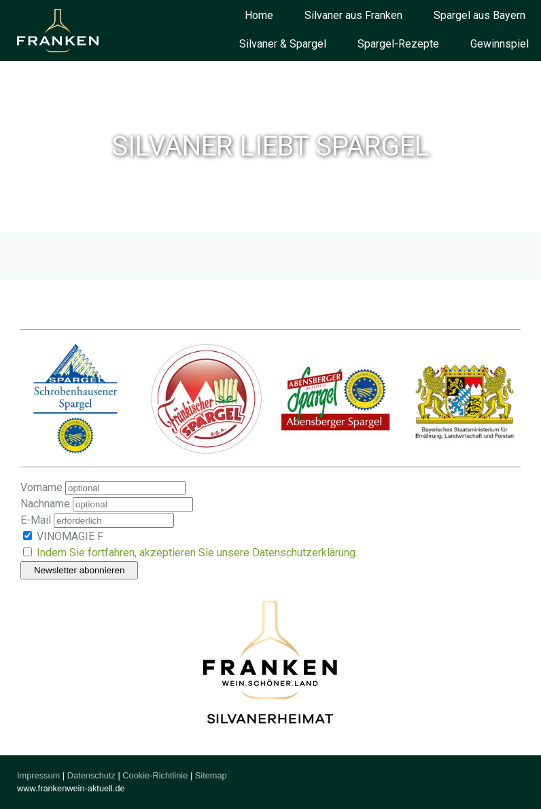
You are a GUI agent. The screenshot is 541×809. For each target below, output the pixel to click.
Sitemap (211, 775)
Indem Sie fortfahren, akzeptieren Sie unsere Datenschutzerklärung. (197, 552)
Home (259, 15)
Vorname (41, 487)
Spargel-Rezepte (398, 43)
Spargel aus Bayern (479, 15)
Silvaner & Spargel (282, 43)
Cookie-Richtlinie (155, 775)
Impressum (38, 775)
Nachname (45, 503)
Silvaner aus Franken (353, 15)
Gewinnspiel (499, 43)
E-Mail (35, 520)
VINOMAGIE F (63, 536)
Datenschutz (91, 775)
